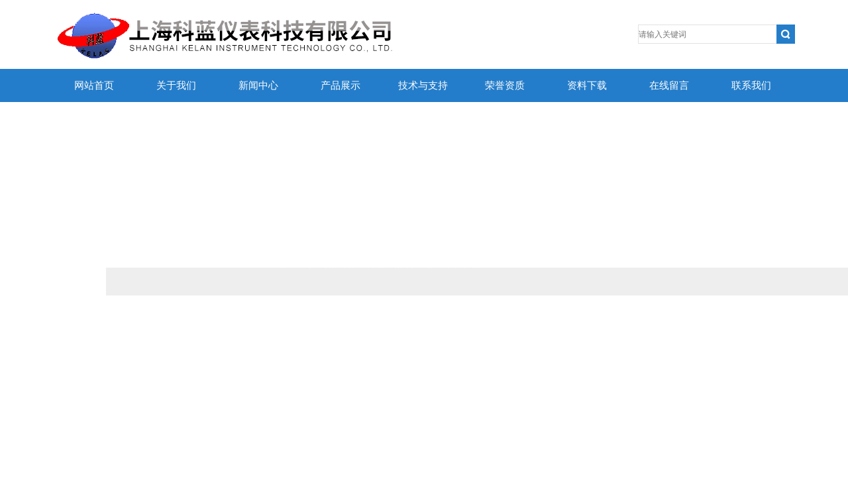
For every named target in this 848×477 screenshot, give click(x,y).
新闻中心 (258, 85)
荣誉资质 (505, 85)
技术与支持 (423, 85)
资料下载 (587, 85)
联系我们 (751, 85)
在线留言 (669, 85)
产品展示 (340, 85)
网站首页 (94, 85)
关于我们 (176, 85)
